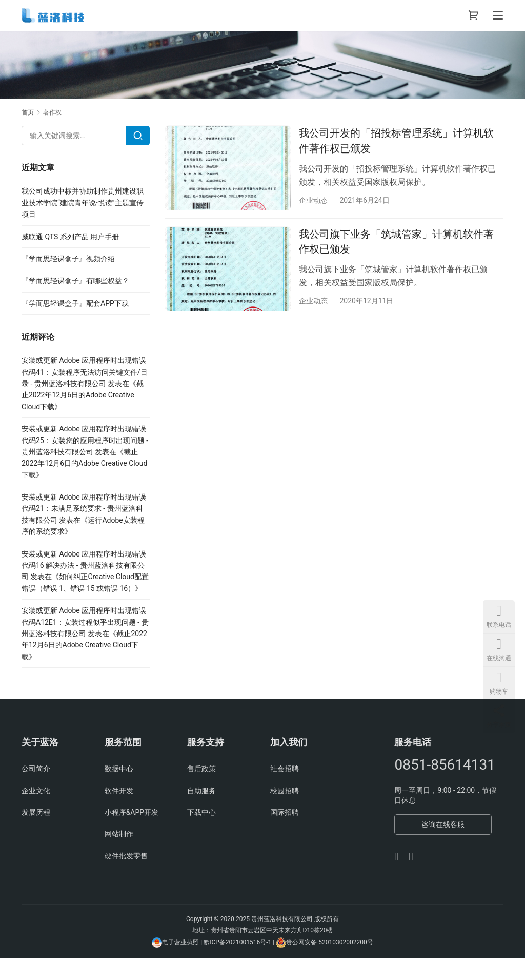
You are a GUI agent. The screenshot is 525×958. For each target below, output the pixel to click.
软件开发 (119, 791)
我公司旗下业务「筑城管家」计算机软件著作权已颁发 (396, 241)
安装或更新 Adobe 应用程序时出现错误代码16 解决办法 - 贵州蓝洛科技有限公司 (84, 565)
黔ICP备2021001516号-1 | (240, 942)
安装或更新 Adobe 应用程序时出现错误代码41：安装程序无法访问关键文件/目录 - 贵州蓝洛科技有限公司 (85, 372)
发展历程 (36, 812)
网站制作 (119, 834)
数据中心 (119, 768)
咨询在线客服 (443, 824)
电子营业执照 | (182, 942)
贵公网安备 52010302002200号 (329, 942)
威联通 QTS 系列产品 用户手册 (70, 237)
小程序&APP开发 (132, 812)
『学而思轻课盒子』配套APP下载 (75, 303)
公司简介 (36, 768)
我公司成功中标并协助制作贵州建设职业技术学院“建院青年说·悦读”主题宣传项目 (83, 202)
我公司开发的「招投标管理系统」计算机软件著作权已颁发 (396, 140)
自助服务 (201, 791)
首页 (28, 112)
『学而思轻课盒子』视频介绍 (68, 259)
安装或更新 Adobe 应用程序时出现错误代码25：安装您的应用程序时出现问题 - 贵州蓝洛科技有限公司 (85, 440)
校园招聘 (284, 791)
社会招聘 (284, 768)
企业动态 (313, 200)
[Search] (138, 135)
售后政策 (201, 768)
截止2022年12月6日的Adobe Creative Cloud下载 (83, 395)
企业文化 (36, 791)
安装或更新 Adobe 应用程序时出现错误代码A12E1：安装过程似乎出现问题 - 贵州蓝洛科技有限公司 (85, 622)
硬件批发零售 (126, 856)
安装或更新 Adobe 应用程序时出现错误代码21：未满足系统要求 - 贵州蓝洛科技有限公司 (84, 508)
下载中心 (201, 812)
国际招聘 (284, 812)
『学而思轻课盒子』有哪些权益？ (75, 281)
